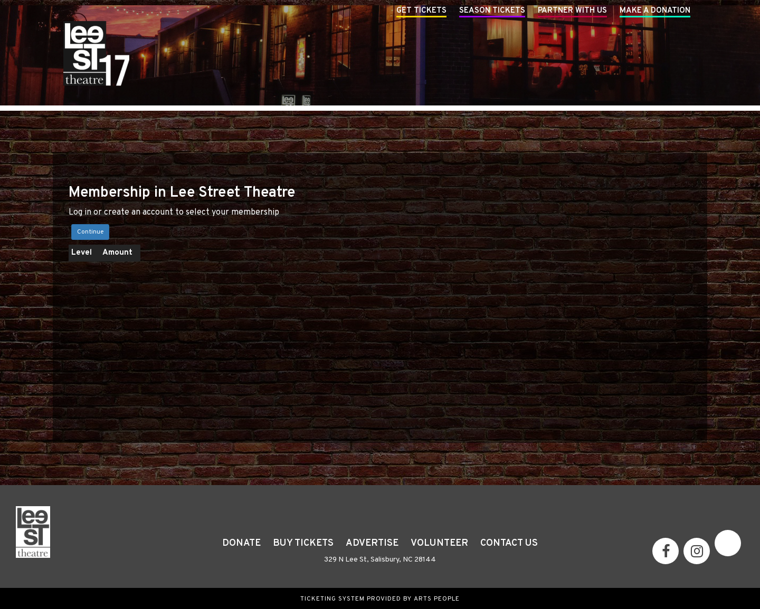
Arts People (437, 599)
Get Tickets (421, 11)
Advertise (372, 543)
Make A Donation (655, 11)
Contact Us (509, 543)
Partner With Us (572, 11)
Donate (241, 543)
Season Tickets (492, 11)
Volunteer (439, 543)
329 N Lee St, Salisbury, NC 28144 (380, 559)
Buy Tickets (303, 543)
